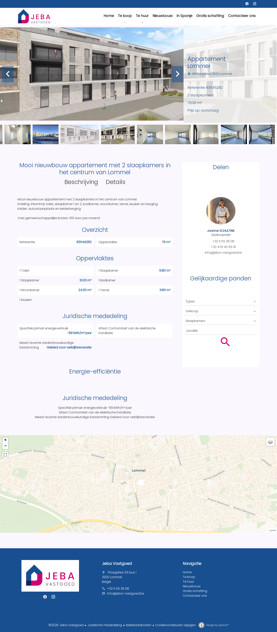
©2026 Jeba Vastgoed (66, 625)
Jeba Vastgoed (117, 563)
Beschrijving (81, 182)
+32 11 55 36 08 (223, 241)
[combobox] (220, 301)
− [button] (5, 446)
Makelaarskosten (138, 625)
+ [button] (5, 440)
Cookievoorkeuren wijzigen (175, 625)
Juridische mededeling (104, 625)
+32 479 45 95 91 (223, 247)
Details (115, 182)
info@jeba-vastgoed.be (223, 252)
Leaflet (272, 530)
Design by (217, 625)
